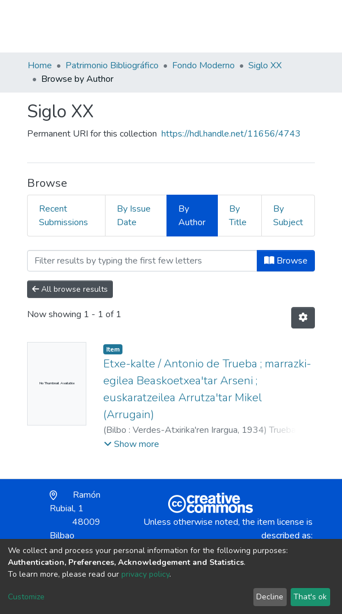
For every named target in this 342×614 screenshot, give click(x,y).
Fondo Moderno (203, 65)
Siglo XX (265, 65)
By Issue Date (134, 216)
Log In (274, 26)
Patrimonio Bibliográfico (112, 65)
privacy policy (145, 574)
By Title (238, 216)
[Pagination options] (303, 317)
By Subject (288, 216)
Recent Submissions (63, 216)
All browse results (70, 289)
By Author (191, 216)
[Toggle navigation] (307, 26)
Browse (286, 261)
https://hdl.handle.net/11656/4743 (231, 134)
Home (40, 65)
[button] (249, 31)
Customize (26, 596)
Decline (269, 596)
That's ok (310, 596)
